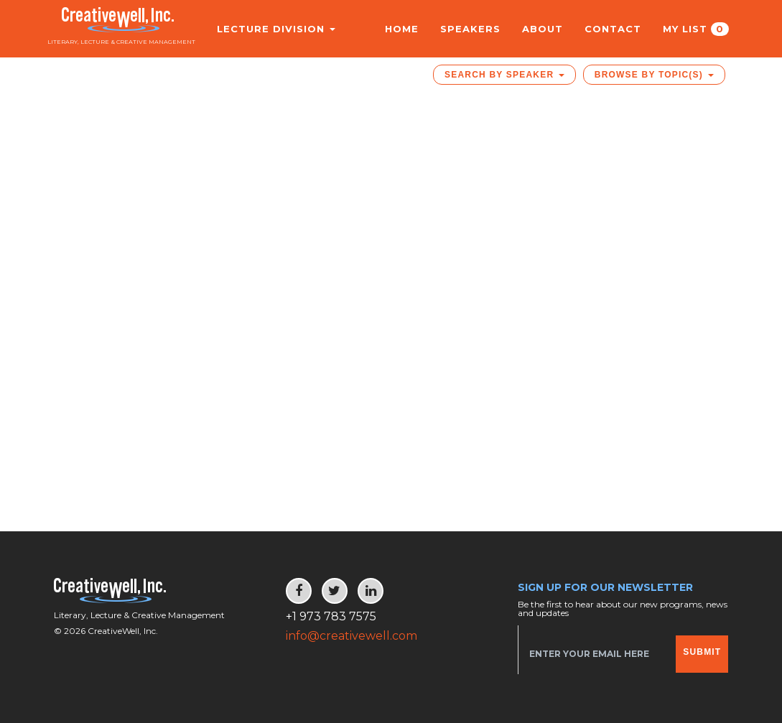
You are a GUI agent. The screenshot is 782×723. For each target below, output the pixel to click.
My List (696, 29)
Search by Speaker (504, 75)
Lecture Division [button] (268, 28)
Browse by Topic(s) (654, 75)
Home (402, 28)
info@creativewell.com (351, 636)
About (542, 28)
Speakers (470, 28)
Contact (613, 28)
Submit (702, 652)
